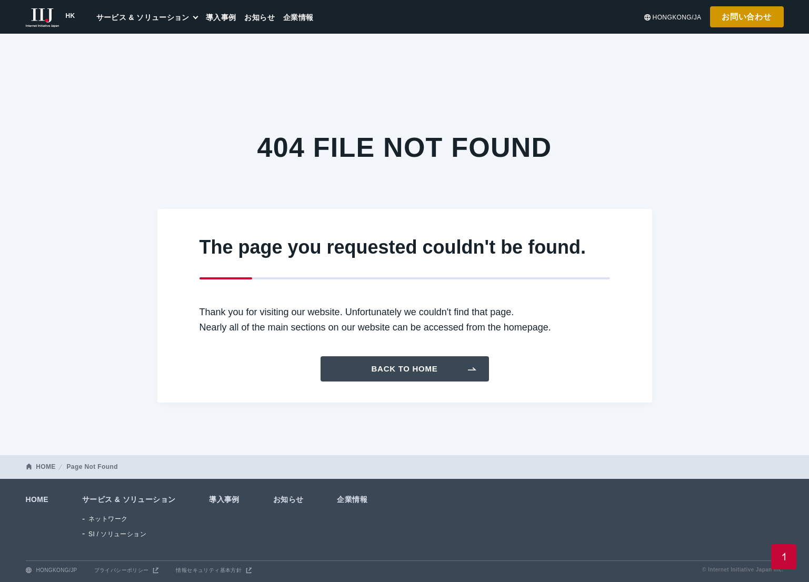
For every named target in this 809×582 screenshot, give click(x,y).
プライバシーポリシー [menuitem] (121, 570)
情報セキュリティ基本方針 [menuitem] (209, 570)
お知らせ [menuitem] (259, 17)
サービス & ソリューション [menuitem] (142, 17)
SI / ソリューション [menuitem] (117, 534)
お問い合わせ (746, 16)
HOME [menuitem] (37, 499)
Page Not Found (91, 466)
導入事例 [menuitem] (221, 17)
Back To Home (405, 368)
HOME (46, 466)
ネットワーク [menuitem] (107, 519)
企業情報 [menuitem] (298, 17)
